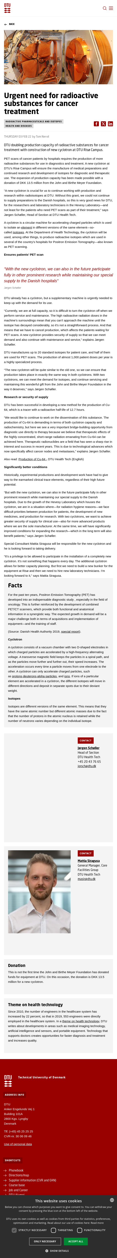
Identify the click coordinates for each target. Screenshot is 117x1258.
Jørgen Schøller (88, 748)
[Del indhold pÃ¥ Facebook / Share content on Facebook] (96, 123)
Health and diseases (19, 126)
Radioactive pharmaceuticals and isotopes (34, 121)
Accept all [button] (75, 1241)
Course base (17, 1185)
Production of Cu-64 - (33, 459)
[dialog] (58, 1226)
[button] (111, 8)
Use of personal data (18, 1144)
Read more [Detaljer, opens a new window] (97, 1223)
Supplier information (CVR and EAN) (32, 1180)
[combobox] (112, 1200)
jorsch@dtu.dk (87, 766)
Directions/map (19, 1175)
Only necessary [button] (45, 1241)
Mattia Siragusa (89, 861)
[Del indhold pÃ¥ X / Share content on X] (110, 123)
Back (9, 24)
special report (70, 631)
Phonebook (16, 1170)
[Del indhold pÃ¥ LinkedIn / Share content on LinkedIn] (103, 123)
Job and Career (18, 1190)
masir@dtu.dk (86, 879)
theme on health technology (80, 1021)
